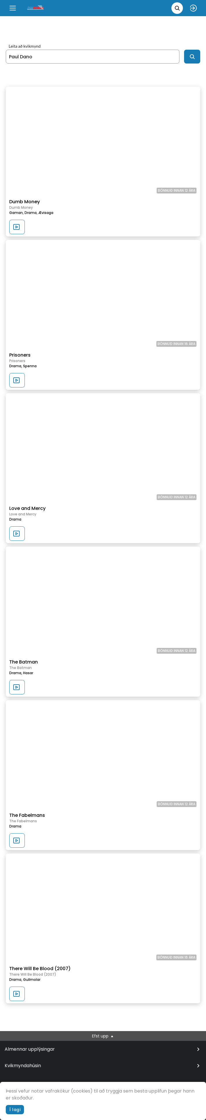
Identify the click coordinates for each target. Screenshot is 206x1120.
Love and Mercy (27, 508)
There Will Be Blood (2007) (40, 968)
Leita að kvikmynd (25, 46)
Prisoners (20, 355)
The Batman (23, 662)
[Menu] (12, 8)
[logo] (36, 8)
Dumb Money (24, 201)
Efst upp (103, 1036)
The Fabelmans (27, 815)
